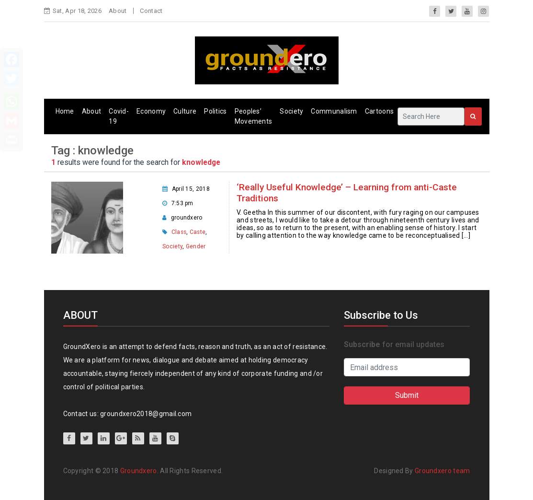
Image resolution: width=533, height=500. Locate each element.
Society (291, 111)
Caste (198, 232)
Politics (215, 111)
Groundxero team (442, 471)
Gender (196, 246)
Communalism (334, 111)
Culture (184, 111)
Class (179, 232)
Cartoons (379, 111)
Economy (151, 111)
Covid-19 (119, 116)
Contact (151, 10)
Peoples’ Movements (253, 116)
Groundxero (138, 471)
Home (65, 111)
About (118, 10)
